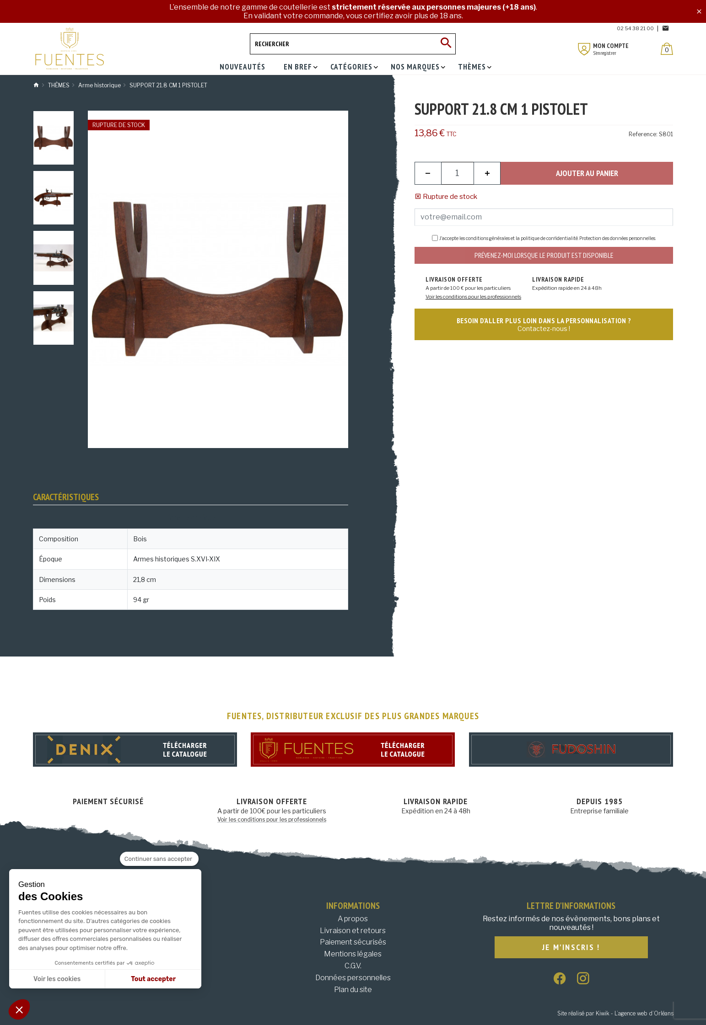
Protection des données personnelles (617, 238)
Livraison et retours (353, 930)
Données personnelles (353, 977)
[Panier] (667, 49)
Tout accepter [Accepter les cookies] (153, 979)
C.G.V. (353, 965)
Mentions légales (353, 954)
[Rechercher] (353, 43)
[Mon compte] (584, 49)
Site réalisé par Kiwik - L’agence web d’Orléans (615, 1013)
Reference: (643, 134)
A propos (353, 918)
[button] (19, 1009)
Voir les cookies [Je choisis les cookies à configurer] (57, 979)
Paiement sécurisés (353, 942)
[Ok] (445, 44)
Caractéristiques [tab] (66, 497)
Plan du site (353, 989)
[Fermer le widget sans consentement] (159, 859)
